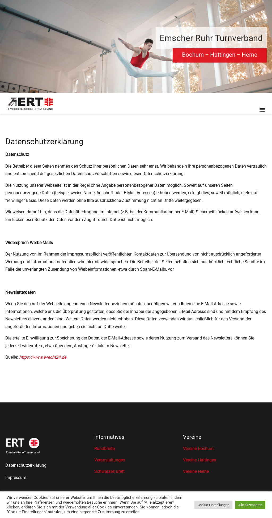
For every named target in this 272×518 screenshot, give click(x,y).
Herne (249, 56)
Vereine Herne (196, 471)
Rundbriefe (104, 448)
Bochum (193, 56)
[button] (262, 109)
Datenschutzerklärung (25, 465)
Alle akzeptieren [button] (250, 505)
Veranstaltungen (109, 459)
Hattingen (222, 56)
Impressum (15, 477)
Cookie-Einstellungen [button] (213, 505)
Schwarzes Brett (109, 471)
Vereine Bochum (198, 448)
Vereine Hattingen (199, 459)
